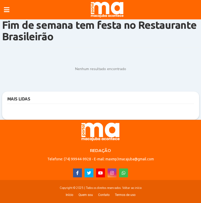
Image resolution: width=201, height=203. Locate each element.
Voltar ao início (132, 188)
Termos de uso (125, 194)
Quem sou (86, 194)
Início (69, 194)
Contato (104, 194)
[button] (6, 9)
